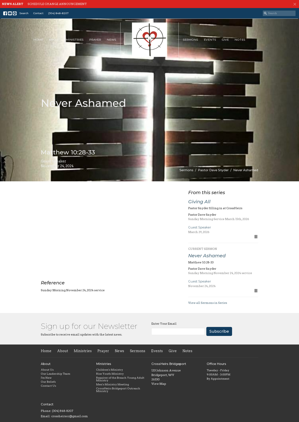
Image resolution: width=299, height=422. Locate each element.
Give (225, 39)
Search (23, 13)
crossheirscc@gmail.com (69, 416)
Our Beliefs (48, 381)
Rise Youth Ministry (110, 373)
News (111, 39)
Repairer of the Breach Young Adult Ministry (120, 379)
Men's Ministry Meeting (112, 384)
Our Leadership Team (55, 373)
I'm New (46, 377)
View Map (158, 384)
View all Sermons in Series (207, 303)
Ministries (75, 39)
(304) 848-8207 (58, 13)
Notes (240, 39)
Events (210, 39)
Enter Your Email (164, 323)
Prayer (95, 39)
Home (38, 39)
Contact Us (48, 385)
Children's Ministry (109, 369)
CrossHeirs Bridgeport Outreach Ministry (118, 390)
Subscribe (219, 331)
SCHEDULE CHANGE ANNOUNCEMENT (57, 4)
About (54, 39)
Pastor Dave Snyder (213, 170)
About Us (47, 369)
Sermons (190, 39)
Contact (38, 13)
